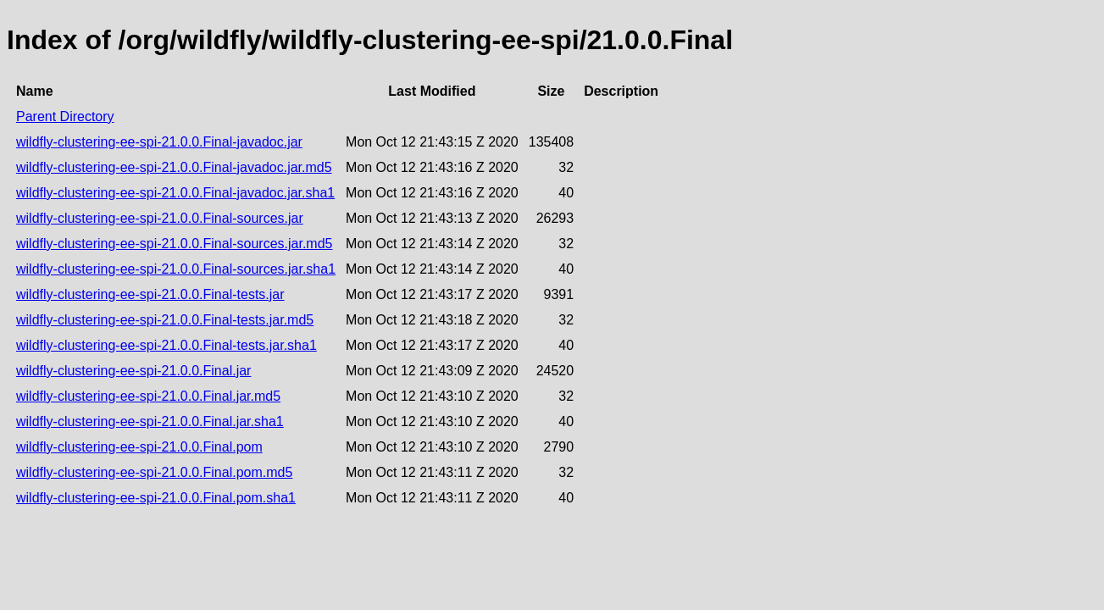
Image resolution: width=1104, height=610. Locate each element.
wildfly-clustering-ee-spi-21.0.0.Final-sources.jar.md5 (174, 243)
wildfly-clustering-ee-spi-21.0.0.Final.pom (139, 447)
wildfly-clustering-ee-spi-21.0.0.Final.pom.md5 (154, 472)
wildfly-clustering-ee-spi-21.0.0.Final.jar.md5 (148, 396)
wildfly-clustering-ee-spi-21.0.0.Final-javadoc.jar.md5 (174, 167)
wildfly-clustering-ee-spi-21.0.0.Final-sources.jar (159, 218)
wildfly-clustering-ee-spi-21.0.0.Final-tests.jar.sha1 (166, 345)
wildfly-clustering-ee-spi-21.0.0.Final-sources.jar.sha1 (176, 269)
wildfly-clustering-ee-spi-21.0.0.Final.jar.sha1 (150, 421)
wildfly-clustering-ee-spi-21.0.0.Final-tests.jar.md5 (164, 320)
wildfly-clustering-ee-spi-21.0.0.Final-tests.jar (150, 294)
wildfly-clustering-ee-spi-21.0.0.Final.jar (133, 370)
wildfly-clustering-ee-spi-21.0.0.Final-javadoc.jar (159, 142)
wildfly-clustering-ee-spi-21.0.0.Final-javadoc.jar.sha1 (175, 193)
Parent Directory (65, 116)
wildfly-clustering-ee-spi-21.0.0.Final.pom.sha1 (156, 498)
